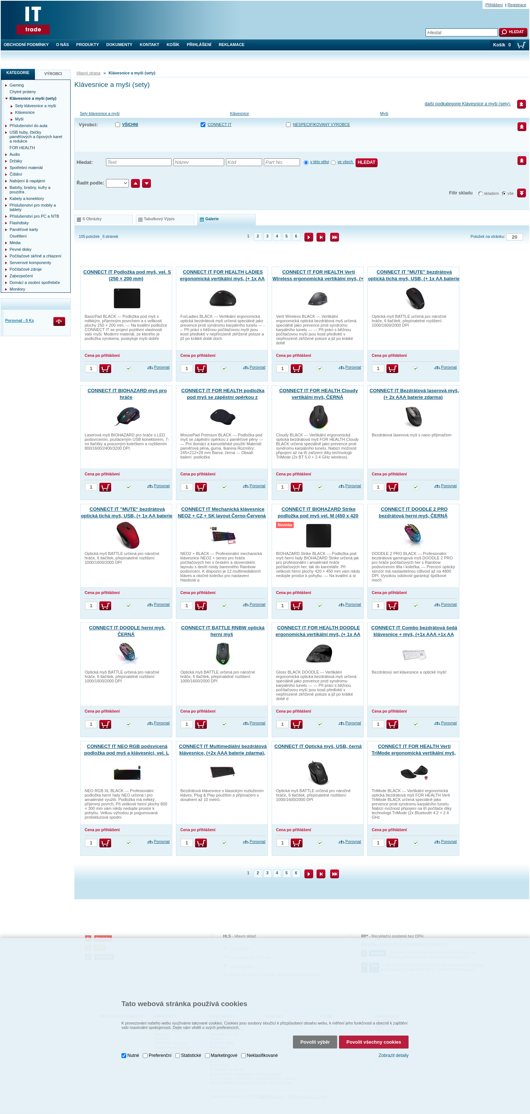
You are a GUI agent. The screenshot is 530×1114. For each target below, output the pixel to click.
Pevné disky (20, 249)
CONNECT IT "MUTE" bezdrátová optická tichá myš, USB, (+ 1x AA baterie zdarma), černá (414, 278)
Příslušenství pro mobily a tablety (33, 207)
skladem (491, 193)
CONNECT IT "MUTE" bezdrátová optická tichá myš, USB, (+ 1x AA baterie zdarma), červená (127, 515)
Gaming (17, 85)
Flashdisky (19, 223)
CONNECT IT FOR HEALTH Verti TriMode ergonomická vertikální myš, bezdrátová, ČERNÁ (414, 753)
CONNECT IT (220, 124)
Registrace (517, 5)
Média (15, 242)
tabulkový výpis (159, 219)
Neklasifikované (262, 1050)
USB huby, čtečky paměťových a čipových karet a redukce (36, 136)
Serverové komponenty (30, 262)
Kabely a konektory (27, 198)
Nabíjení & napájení (27, 181)
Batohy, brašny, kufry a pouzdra (30, 189)
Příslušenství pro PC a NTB (34, 216)
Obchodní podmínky (26, 44)
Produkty (87, 44)
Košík (173, 44)
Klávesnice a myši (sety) (33, 98)
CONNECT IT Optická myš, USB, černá (318, 746)
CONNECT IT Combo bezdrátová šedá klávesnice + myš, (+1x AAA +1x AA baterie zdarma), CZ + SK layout (414, 634)
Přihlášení (199, 44)
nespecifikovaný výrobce (321, 124)
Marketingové (224, 1050)
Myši (384, 113)
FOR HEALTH (22, 147)
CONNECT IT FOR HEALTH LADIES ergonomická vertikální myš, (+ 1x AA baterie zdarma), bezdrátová (222, 278)
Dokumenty (119, 44)
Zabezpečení (21, 276)
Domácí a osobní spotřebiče (35, 282)
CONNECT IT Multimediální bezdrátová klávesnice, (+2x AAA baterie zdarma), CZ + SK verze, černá (222, 753)
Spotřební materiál (26, 167)
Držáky (16, 161)
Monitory (17, 289)
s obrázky (92, 219)
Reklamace (231, 44)
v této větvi (319, 161)
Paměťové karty (24, 229)
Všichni (130, 124)
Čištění (16, 174)
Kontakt (149, 44)
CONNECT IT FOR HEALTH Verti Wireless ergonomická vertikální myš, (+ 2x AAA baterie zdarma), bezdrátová (317, 278)
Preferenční (160, 1050)
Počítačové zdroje (26, 269)
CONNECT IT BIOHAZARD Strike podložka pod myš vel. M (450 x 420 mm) (318, 515)
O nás (62, 44)
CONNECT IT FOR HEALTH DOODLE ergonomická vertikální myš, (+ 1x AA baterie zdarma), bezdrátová (318, 634)
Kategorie (17, 72)
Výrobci (53, 73)
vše (511, 193)
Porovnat (162, 367)
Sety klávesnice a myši (100, 113)
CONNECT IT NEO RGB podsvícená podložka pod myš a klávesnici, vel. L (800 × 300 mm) (126, 753)
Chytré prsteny (23, 91)
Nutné (133, 1050)
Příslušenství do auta (28, 125)
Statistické (191, 1050)
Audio (15, 154)
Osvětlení (18, 236)
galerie (212, 219)
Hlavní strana (88, 73)
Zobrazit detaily (394, 1050)
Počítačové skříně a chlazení (35, 256)
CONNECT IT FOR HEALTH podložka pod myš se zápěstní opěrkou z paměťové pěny (223, 397)
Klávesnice (239, 113)
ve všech (346, 161)
